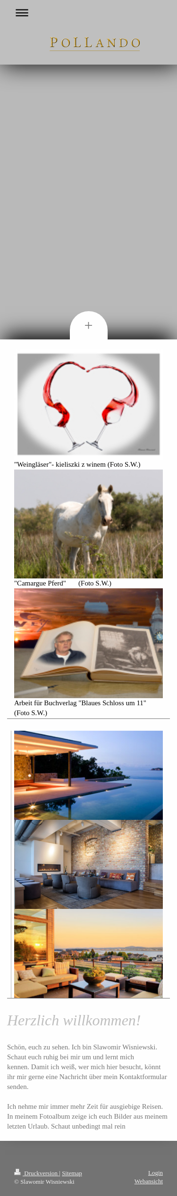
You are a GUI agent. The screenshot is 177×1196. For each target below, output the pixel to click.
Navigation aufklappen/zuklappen (88, 12)
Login (155, 1172)
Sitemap (72, 1173)
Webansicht (149, 1181)
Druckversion (36, 1173)
